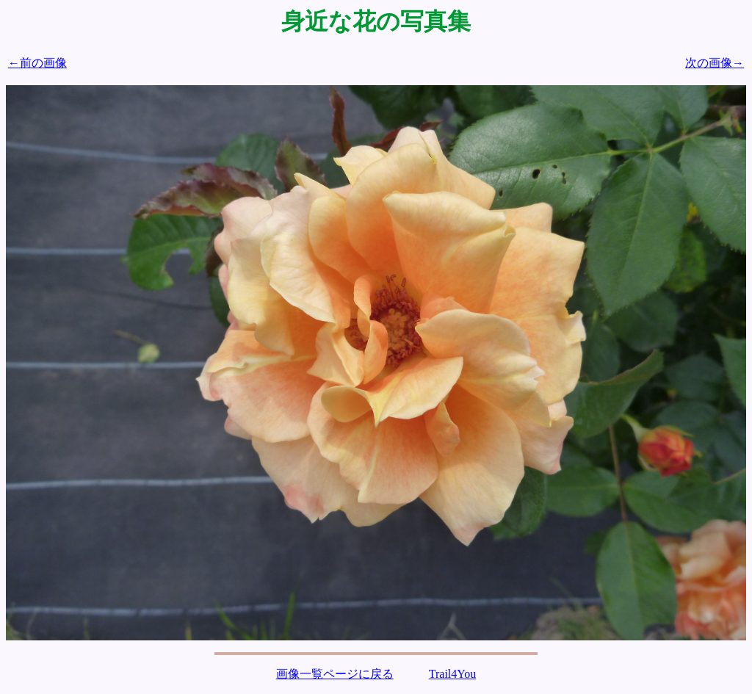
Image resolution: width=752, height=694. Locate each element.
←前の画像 (37, 63)
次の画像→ (714, 63)
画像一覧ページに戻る (335, 674)
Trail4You (452, 674)
